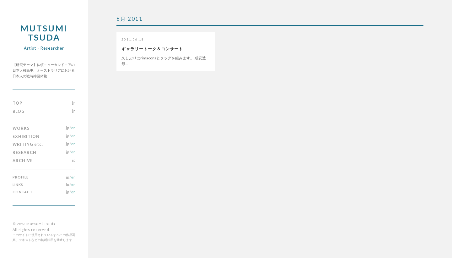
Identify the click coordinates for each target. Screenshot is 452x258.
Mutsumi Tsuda (43, 37)
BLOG (19, 111)
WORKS (21, 128)
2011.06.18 (132, 39)
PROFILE (21, 177)
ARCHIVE (23, 160)
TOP (17, 103)
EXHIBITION (26, 136)
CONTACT (23, 192)
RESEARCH (24, 152)
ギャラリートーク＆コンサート (152, 48)
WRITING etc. (28, 144)
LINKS (18, 185)
